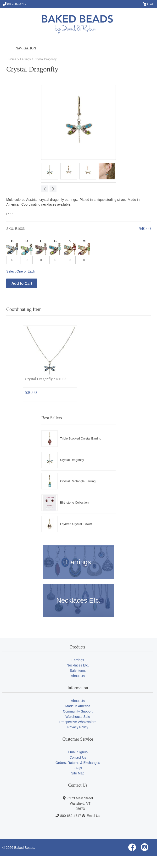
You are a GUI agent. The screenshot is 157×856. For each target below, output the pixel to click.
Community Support (78, 711)
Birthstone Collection (74, 502)
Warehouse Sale (77, 717)
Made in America (77, 706)
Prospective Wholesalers (77, 722)
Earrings (25, 59)
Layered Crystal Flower (76, 524)
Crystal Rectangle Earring (77, 481)
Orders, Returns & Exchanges (78, 763)
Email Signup (78, 752)
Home (12, 59)
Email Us (93, 816)
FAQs (77, 768)
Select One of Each (20, 271)
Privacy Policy (77, 727)
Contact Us (77, 757)
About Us (78, 676)
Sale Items (78, 670)
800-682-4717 (14, 4)
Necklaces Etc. (78, 600)
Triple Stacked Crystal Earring (80, 438)
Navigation (26, 48)
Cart (148, 4)
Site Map (77, 773)
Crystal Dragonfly (72, 460)
